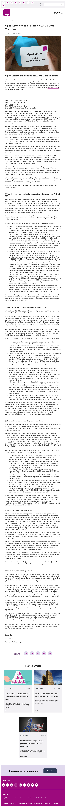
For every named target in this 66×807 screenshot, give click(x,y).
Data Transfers (9, 34)
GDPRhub (55, 803)
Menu (57, 13)
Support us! (38, 803)
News (11, 20)
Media (29, 798)
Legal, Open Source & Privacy (11, 798)
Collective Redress (43, 798)
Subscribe (50, 771)
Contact (34, 798)
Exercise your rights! (25, 803)
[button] (26, 653)
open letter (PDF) (53, 87)
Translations (23, 798)
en (40, 3)
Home (6, 20)
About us (47, 803)
